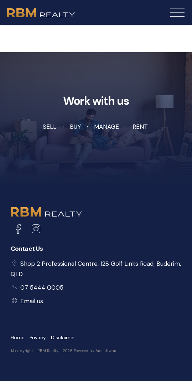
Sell (49, 127)
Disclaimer (63, 338)
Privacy (38, 338)
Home (18, 338)
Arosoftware (106, 350)
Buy (75, 127)
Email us (31, 301)
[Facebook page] (19, 230)
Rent (140, 127)
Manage (106, 127)
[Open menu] (177, 12)
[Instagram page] (35, 230)
